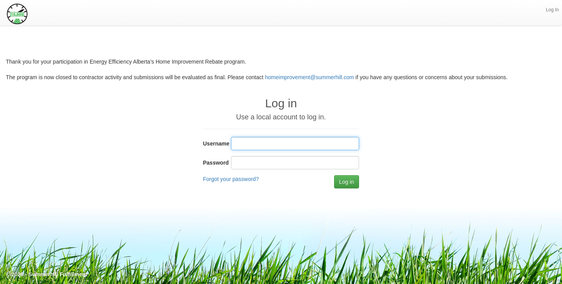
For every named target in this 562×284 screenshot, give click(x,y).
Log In (552, 9)
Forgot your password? (231, 179)
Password (214, 163)
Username (214, 143)
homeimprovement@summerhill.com (309, 77)
